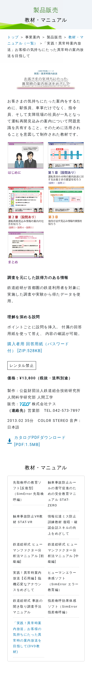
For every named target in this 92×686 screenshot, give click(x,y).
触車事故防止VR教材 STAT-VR (28, 519)
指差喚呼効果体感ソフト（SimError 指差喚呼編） (63, 606)
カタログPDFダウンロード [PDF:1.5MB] (42, 441)
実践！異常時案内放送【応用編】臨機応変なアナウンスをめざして (27, 581)
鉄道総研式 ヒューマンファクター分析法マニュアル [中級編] (63, 553)
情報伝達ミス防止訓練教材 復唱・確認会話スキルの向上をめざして (63, 524)
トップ (13, 37)
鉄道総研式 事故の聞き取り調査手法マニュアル (28, 606)
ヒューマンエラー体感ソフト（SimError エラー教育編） (63, 581)
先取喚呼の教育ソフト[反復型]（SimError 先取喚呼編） (28, 491)
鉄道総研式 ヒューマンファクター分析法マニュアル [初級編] (28, 553)
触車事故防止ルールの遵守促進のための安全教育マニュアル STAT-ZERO (62, 494)
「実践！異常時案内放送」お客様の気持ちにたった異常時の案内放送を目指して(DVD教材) (27, 637)
